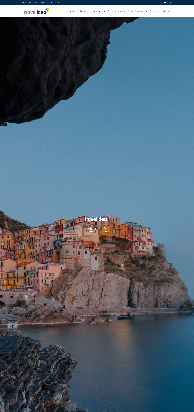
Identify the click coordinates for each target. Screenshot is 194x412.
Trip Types (99, 11)
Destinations (84, 11)
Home (71, 11)
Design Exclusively (137, 11)
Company (155, 11)
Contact (166, 11)
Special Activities (116, 11)
